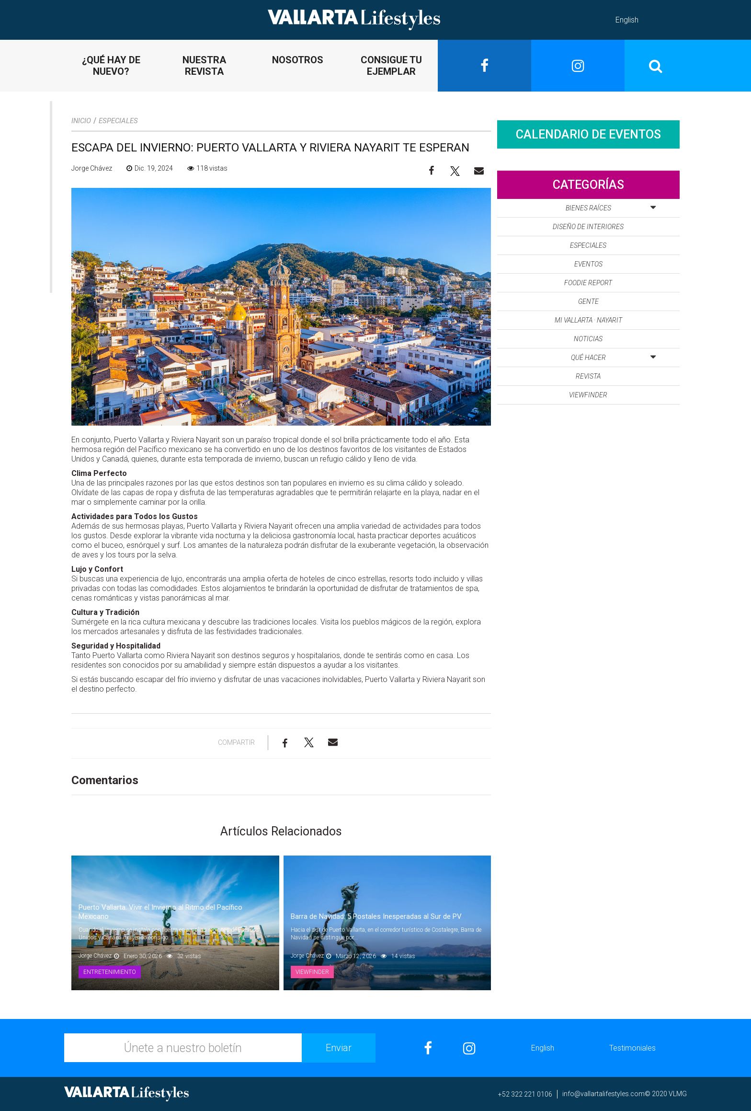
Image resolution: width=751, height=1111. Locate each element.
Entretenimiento (109, 972)
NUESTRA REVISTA (204, 65)
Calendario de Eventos (588, 134)
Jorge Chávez (91, 168)
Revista (588, 376)
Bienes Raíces (611, 206)
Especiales (118, 120)
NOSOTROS (297, 60)
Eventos (588, 264)
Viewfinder (312, 972)
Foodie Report (588, 283)
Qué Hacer (613, 355)
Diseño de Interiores (588, 227)
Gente (588, 301)
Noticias (588, 339)
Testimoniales (632, 1048)
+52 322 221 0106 (525, 1094)
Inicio (81, 120)
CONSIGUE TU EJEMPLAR (391, 65)
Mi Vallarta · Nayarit (588, 320)
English (626, 19)
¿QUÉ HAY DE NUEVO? (111, 65)
